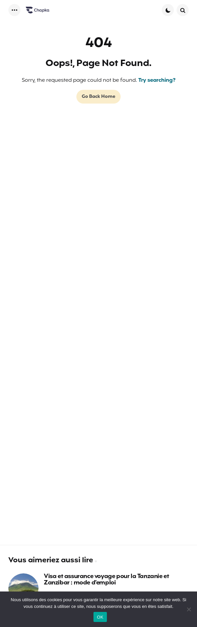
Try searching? (157, 80)
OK (100, 617)
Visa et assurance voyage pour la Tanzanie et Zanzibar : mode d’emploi (106, 580)
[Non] (188, 609)
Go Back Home (98, 96)
